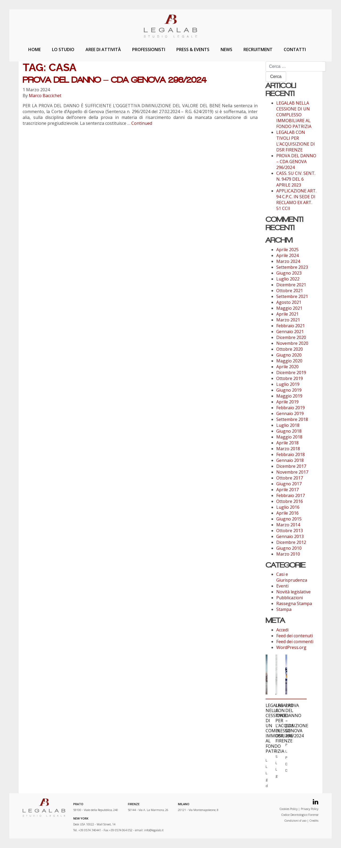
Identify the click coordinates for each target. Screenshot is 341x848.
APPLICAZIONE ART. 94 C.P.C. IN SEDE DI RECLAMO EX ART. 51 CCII (296, 199)
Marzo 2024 (288, 261)
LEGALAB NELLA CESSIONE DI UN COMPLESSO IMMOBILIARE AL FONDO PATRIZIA (293, 114)
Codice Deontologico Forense (299, 815)
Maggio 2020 (289, 361)
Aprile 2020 (287, 367)
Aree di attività (103, 49)
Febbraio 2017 (290, 495)
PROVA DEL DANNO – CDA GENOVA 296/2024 (114, 79)
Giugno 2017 (289, 484)
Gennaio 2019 (290, 413)
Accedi (282, 630)
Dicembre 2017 (291, 466)
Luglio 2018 (287, 425)
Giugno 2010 (289, 548)
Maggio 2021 (289, 308)
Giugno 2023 (289, 273)
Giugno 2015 (289, 519)
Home (34, 49)
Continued (141, 123)
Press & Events (192, 49)
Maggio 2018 (289, 437)
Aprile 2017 (287, 490)
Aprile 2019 (287, 402)
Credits (314, 821)
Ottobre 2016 (289, 501)
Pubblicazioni (289, 598)
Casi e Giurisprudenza (291, 577)
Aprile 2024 (287, 255)
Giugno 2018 (289, 431)
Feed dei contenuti (294, 636)
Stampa (283, 609)
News (226, 49)
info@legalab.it (154, 830)
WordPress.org (291, 647)
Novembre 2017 (292, 472)
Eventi (282, 586)
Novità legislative (293, 592)
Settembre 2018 (292, 419)
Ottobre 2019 (289, 378)
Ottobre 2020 (289, 349)
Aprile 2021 (287, 314)
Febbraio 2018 (290, 454)
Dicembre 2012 (291, 542)
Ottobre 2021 (289, 290)
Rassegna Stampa (294, 603)
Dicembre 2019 (291, 372)
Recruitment (258, 49)
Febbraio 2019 (290, 408)
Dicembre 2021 (291, 285)
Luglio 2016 (287, 507)
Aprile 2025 (287, 250)
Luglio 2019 (287, 384)
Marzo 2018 (288, 449)
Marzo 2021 (288, 320)
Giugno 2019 (289, 390)
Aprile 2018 (287, 443)
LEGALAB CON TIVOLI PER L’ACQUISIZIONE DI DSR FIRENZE (295, 141)
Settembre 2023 (292, 267)
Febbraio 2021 (290, 326)
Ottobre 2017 (289, 478)
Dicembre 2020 (291, 337)
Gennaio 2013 (290, 536)
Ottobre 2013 (289, 530)
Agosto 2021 (288, 302)
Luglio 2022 (287, 279)
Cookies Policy (289, 809)
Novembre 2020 (292, 343)
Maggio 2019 (289, 396)
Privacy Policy (309, 809)
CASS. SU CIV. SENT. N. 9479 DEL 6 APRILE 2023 (295, 179)
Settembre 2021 (292, 296)
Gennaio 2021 (290, 331)
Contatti (295, 49)
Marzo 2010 (288, 554)
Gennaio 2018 (290, 460)
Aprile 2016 (287, 513)
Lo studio (63, 49)
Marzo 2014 (288, 525)
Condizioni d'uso (295, 821)
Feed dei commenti (294, 641)
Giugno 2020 (289, 355)
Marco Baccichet (45, 95)
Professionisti (148, 49)
